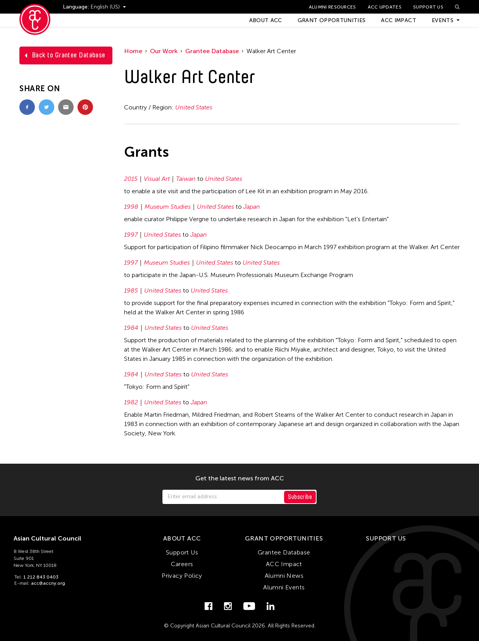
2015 (131, 178)
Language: (77, 6)
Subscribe (300, 497)
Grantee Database (212, 51)
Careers (182, 564)
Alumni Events (284, 587)
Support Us (428, 7)
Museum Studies (168, 206)
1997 (131, 234)
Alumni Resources (332, 7)
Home (133, 51)
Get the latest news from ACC (239, 478)
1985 (131, 290)
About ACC (265, 20)
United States (193, 107)
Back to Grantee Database (68, 55)
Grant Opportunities (332, 20)
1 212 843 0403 (41, 577)
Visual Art (157, 178)
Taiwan (186, 178)
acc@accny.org (48, 583)
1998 (131, 206)
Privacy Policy (182, 575)
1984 (131, 327)
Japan (251, 206)
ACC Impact (398, 20)
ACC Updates (384, 7)
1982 (131, 402)
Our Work (163, 51)
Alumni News (284, 575)
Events (442, 20)
